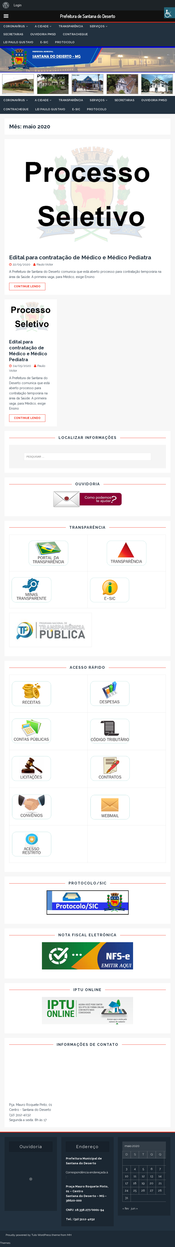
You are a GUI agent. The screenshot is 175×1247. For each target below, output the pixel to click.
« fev (125, 1208)
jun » (134, 1208)
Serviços (97, 26)
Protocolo (65, 42)
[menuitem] (6, 5)
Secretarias (13, 34)
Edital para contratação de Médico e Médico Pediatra (80, 257)
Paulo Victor (45, 264)
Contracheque (75, 34)
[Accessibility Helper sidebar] (169, 12)
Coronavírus (14, 26)
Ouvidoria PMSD (43, 34)
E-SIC (44, 42)
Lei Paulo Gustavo (18, 42)
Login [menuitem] (18, 5)
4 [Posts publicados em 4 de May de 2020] (135, 1169)
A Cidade (42, 26)
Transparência (71, 26)
